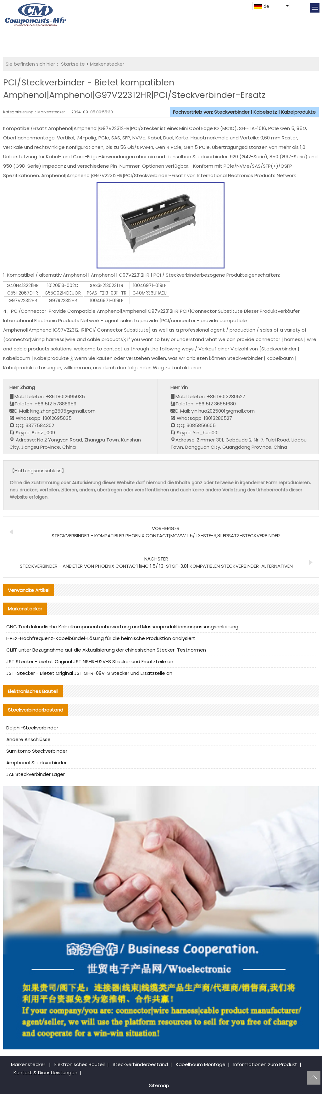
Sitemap (159, 1085)
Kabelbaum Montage (200, 1064)
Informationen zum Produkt (265, 1064)
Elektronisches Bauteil (79, 1064)
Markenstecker (107, 64)
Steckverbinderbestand (140, 1064)
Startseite (73, 64)
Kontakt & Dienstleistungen (45, 1072)
